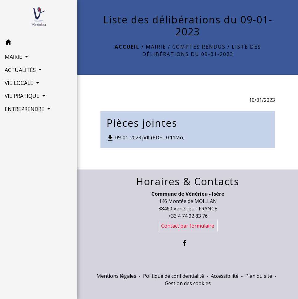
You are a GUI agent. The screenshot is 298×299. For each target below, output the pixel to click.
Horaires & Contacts (187, 181)
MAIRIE (156, 46)
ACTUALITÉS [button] (21, 70)
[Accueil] (39, 18)
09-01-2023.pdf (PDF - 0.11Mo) (146, 138)
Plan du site (258, 276)
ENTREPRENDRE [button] (25, 109)
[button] (39, 43)
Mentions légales (116, 276)
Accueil (127, 46)
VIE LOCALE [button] (20, 82)
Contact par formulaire (187, 225)
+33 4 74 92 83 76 (188, 216)
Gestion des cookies (188, 283)
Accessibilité (225, 276)
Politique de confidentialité (173, 276)
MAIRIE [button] (14, 56)
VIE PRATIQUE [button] (23, 95)
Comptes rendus (199, 46)
